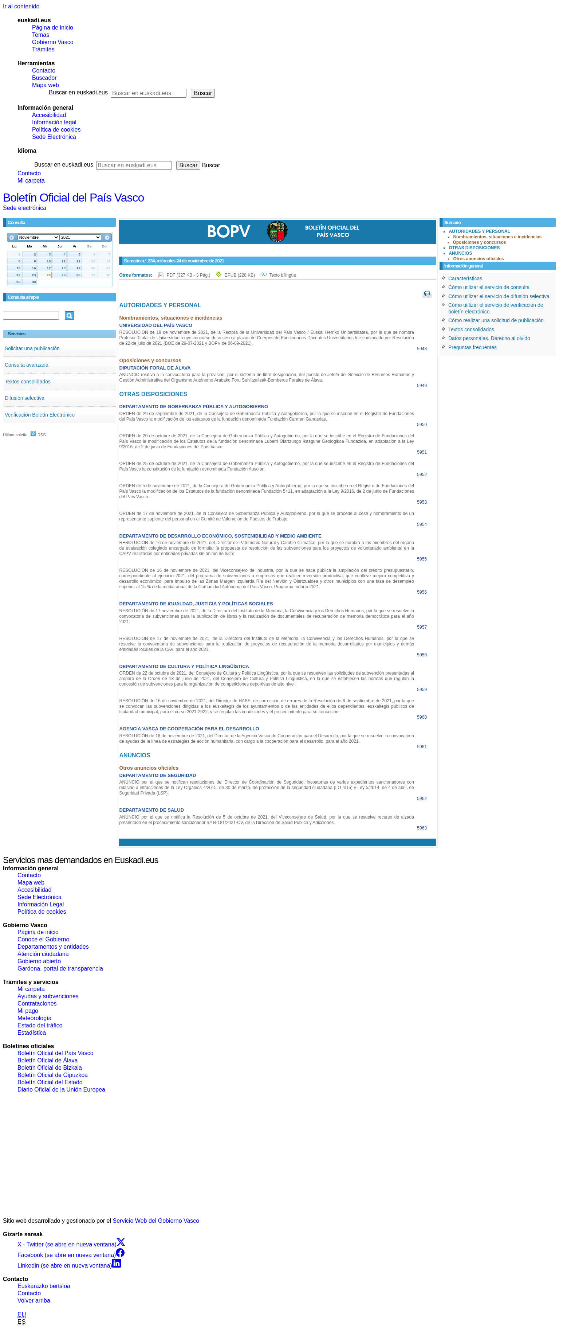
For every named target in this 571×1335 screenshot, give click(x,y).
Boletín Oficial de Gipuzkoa (52, 1075)
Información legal (54, 122)
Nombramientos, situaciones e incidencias (497, 236)
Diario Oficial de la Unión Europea (61, 1089)
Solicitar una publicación (32, 348)
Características (465, 278)
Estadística (31, 1033)
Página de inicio (52, 27)
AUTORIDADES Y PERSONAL (479, 231)
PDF (188, 275)
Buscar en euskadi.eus (78, 92)
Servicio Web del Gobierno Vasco (156, 1221)
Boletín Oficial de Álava (47, 1060)
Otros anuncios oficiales (478, 258)
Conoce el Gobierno (43, 939)
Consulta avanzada (26, 365)
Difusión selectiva (24, 398)
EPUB (240, 275)
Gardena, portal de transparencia (60, 968)
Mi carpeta (31, 180)
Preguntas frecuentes (472, 347)
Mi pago (27, 1011)
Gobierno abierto (39, 961)
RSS (38, 435)
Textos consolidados (28, 382)
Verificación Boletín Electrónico (40, 415)
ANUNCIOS (460, 253)
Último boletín (15, 435)
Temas (40, 35)
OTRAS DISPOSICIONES (474, 247)
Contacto (43, 70)
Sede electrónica (24, 208)
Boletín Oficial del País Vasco (73, 197)
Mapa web (45, 85)
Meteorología (34, 1018)
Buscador (44, 78)
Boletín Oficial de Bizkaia (49, 1068)
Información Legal (40, 904)
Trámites (43, 49)
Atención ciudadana (43, 954)
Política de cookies (56, 129)
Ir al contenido (21, 6)
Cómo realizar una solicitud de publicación (496, 320)
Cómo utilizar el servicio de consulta (488, 287)
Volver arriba (33, 1300)
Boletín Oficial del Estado (50, 1082)
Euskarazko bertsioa (43, 1286)
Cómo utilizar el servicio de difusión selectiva (499, 296)
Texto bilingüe (282, 275)
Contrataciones (37, 1003)
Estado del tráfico (40, 1025)
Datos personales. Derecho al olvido (489, 338)
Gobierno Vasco (53, 42)
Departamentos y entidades (53, 947)
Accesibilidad (49, 115)
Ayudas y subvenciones (48, 996)
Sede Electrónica (54, 137)
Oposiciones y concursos (479, 242)
